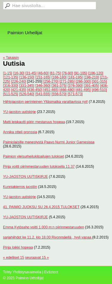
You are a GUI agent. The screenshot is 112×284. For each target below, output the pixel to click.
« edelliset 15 (13, 257)
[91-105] (80, 73)
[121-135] (10, 77)
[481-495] (83, 90)
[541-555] (42, 94)
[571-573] (75, 94)
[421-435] (18, 90)
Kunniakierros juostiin (20, 187)
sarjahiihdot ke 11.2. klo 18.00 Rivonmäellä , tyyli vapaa (47, 237)
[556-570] (59, 94)
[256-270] (51, 81)
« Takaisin (11, 58)
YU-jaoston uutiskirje (19, 112)
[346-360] (42, 86)
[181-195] (75, 77)
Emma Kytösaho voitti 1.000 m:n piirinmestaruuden (43, 227)
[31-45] (30, 73)
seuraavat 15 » (37, 257)
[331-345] (26, 86)
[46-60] (42, 73)
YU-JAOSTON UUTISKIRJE (25, 177)
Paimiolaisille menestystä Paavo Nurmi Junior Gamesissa (48, 142)
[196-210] (91, 77)
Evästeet (51, 272)
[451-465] (51, 90)
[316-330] (10, 86)
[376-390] (75, 86)
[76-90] (67, 73)
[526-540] (26, 94)
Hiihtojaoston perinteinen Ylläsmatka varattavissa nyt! (45, 102)
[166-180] (59, 77)
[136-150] (26, 77)
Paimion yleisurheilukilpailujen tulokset (33, 156)
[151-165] (42, 77)
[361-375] (59, 86)
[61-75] (55, 73)
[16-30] (18, 73)
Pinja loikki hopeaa (18, 247)
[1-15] (7, 73)
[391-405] (91, 86)
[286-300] (83, 81)
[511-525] (10, 94)
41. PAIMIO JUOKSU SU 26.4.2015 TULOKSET (41, 207)
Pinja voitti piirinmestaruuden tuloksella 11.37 (39, 166)
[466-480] (67, 90)
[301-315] (99, 81)
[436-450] (34, 90)
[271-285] (67, 81)
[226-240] (18, 81)
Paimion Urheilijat (24, 32)
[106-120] (95, 73)
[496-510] (99, 90)
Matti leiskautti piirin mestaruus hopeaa (34, 122)
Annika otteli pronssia (20, 132)
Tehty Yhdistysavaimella (22, 272)
